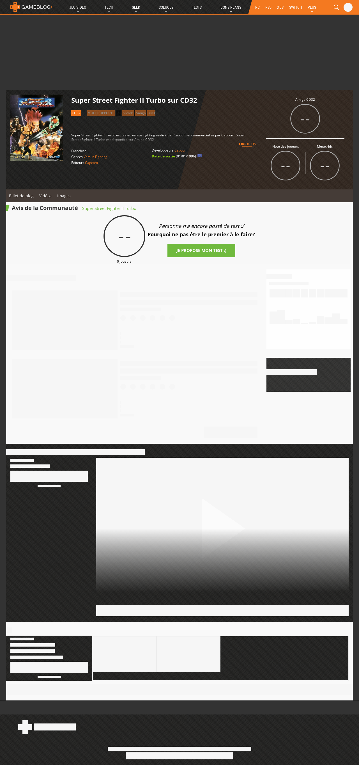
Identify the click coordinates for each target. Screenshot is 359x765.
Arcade (128, 113)
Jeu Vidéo (77, 7)
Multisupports (101, 113)
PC (257, 7)
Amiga (141, 113)
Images (64, 195)
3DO (151, 113)
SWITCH (295, 7)
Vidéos (45, 195)
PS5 (268, 7)
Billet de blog (21, 195)
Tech (109, 7)
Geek (136, 7)
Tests (197, 7)
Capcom (91, 162)
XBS (280, 7)
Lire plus (247, 144)
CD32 (76, 113)
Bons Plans (230, 7)
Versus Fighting (95, 156)
